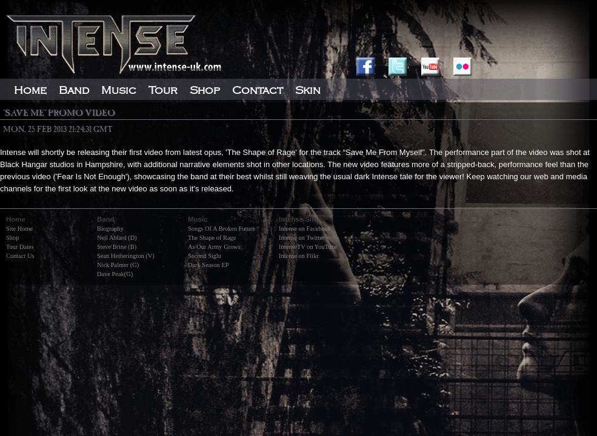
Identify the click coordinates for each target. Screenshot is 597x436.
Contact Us (20, 256)
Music (118, 90)
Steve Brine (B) (116, 246)
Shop (12, 237)
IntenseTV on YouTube (308, 246)
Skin (308, 90)
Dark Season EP (208, 265)
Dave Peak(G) (115, 274)
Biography (110, 228)
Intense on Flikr (299, 256)
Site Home (19, 228)
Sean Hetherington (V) (126, 256)
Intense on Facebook (305, 228)
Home (30, 90)
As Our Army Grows (214, 246)
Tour (163, 90)
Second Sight (204, 256)
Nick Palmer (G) (118, 265)
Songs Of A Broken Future (221, 228)
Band (74, 90)
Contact (257, 90)
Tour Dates (20, 246)
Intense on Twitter (301, 237)
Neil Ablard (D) (117, 237)
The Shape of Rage (212, 237)
